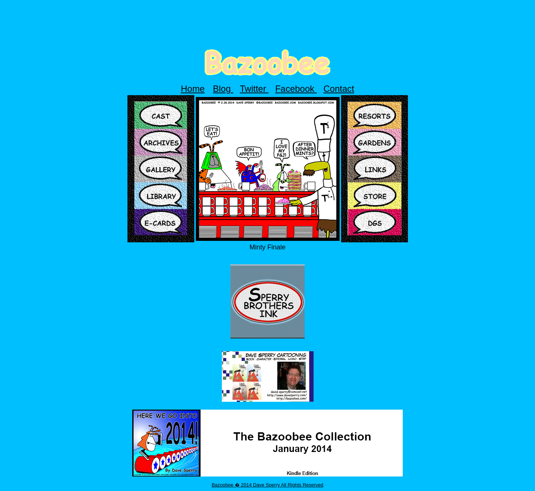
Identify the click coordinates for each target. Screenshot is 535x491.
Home (193, 89)
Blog (223, 89)
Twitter (254, 89)
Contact (339, 89)
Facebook (296, 89)
